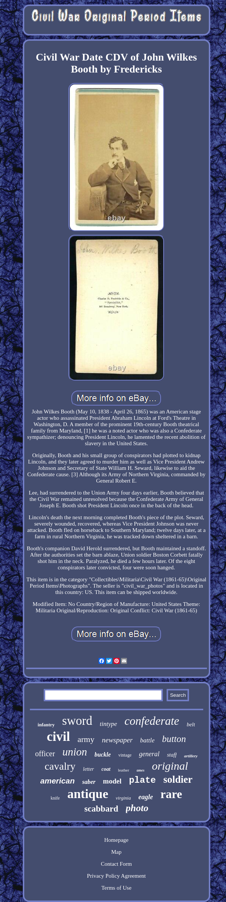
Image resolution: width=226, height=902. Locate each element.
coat (106, 769)
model (112, 781)
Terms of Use (116, 888)
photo (137, 808)
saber (89, 782)
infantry (46, 724)
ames (141, 770)
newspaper (117, 740)
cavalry (60, 766)
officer (45, 753)
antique (87, 794)
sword (77, 720)
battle (147, 740)
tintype (108, 723)
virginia (123, 798)
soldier (177, 779)
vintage (124, 755)
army (86, 739)
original (170, 766)
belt (191, 724)
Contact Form (116, 864)
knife (55, 798)
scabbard (101, 808)
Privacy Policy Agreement (116, 876)
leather (123, 770)
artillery (191, 756)
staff (172, 755)
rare (171, 794)
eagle (145, 797)
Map (116, 852)
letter (88, 769)
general (149, 754)
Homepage (116, 840)
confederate (151, 720)
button (174, 739)
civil (58, 736)
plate (142, 780)
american (57, 780)
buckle (103, 754)
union (74, 752)
